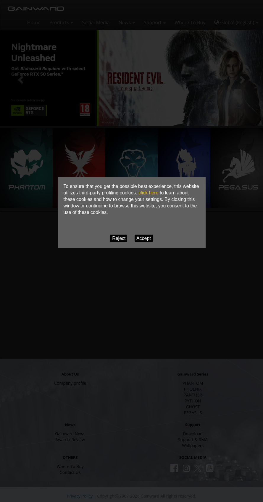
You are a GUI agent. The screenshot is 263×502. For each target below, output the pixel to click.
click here (148, 192)
